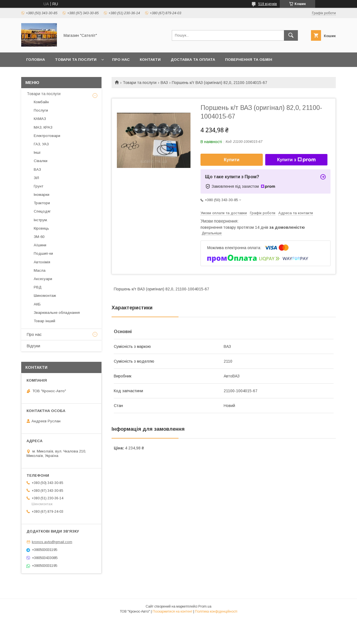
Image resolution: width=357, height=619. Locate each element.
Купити (232, 159)
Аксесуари (43, 279)
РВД (38, 287)
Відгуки (33, 346)
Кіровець (41, 228)
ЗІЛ (36, 178)
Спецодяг (42, 211)
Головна (35, 59)
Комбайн (41, 102)
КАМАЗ (40, 119)
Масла (39, 270)
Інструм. (41, 220)
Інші (37, 152)
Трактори (42, 203)
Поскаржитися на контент (172, 611)
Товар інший (44, 321)
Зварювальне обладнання (57, 312)
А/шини (40, 245)
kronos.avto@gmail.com (52, 542)
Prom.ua (204, 606)
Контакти (150, 59)
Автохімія (42, 262)
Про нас (121, 59)
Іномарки (41, 194)
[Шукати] (291, 35)
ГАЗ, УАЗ (41, 144)
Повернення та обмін (248, 59)
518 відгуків (267, 4)
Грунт (38, 186)
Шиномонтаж (45, 295)
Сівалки (40, 161)
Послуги (41, 110)
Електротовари (47, 136)
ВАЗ (164, 82)
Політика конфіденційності (216, 611)
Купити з (296, 159)
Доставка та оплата (193, 59)
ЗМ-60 (39, 237)
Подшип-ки (43, 253)
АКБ (37, 304)
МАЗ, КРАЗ (43, 127)
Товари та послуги (76, 59)
